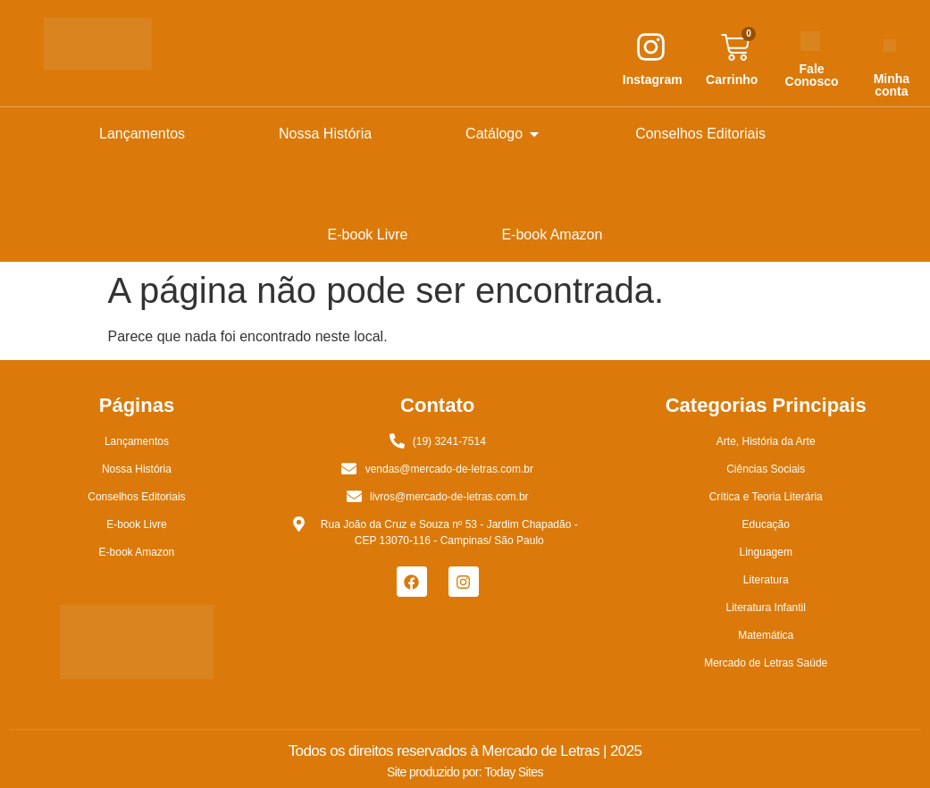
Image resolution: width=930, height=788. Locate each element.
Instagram (653, 79)
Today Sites (513, 772)
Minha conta (891, 84)
